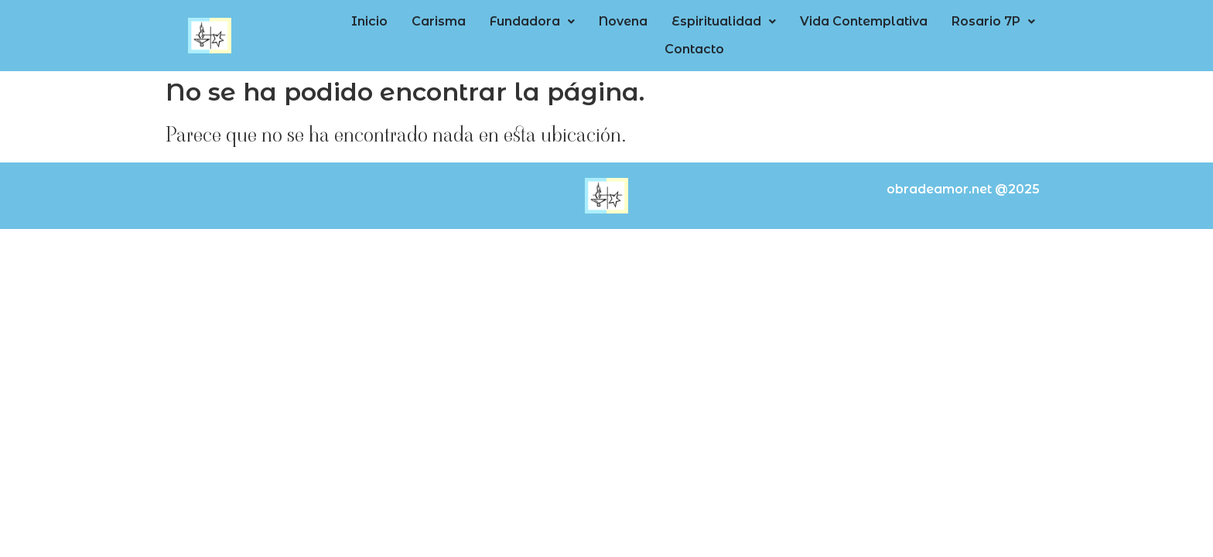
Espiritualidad (676, 33)
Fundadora (505, 33)
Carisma (422, 33)
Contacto (1011, 33)
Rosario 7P (926, 33)
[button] (505, 33)
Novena (586, 33)
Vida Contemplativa (806, 33)
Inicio (362, 33)
